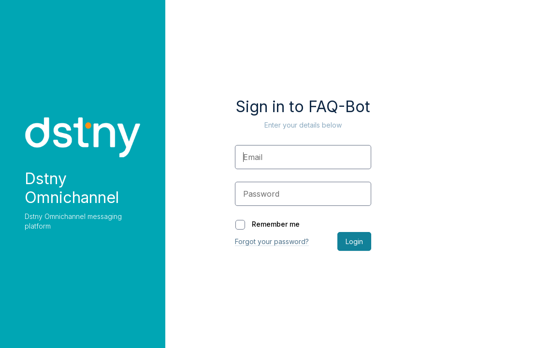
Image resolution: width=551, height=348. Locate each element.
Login (354, 241)
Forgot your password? (272, 241)
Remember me (267, 224)
